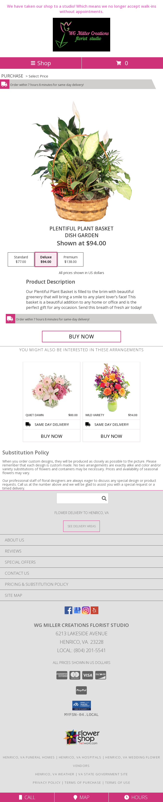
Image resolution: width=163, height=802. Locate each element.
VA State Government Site (103, 774)
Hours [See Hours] (136, 797)
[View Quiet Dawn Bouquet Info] (52, 387)
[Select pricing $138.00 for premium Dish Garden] (70, 260)
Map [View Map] (81, 797)
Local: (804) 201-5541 (81, 650)
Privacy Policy (47, 782)
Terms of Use (117, 782)
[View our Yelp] (94, 612)
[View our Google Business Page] (77, 612)
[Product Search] (82, 498)
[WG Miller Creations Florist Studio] (81, 50)
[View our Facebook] (68, 612)
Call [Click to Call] (27, 797)
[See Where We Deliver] (81, 526)
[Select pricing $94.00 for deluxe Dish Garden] (46, 260)
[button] (81, 705)
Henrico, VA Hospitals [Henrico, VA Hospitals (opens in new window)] (80, 757)
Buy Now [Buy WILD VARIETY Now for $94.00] (111, 436)
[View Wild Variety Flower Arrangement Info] (111, 387)
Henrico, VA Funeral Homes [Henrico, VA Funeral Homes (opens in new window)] (29, 757)
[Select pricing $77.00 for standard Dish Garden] (21, 260)
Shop (41, 63)
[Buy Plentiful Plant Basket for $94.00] (81, 336)
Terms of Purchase (83, 782)
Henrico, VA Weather (55, 774)
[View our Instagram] (86, 612)
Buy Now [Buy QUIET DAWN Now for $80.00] (51, 436)
